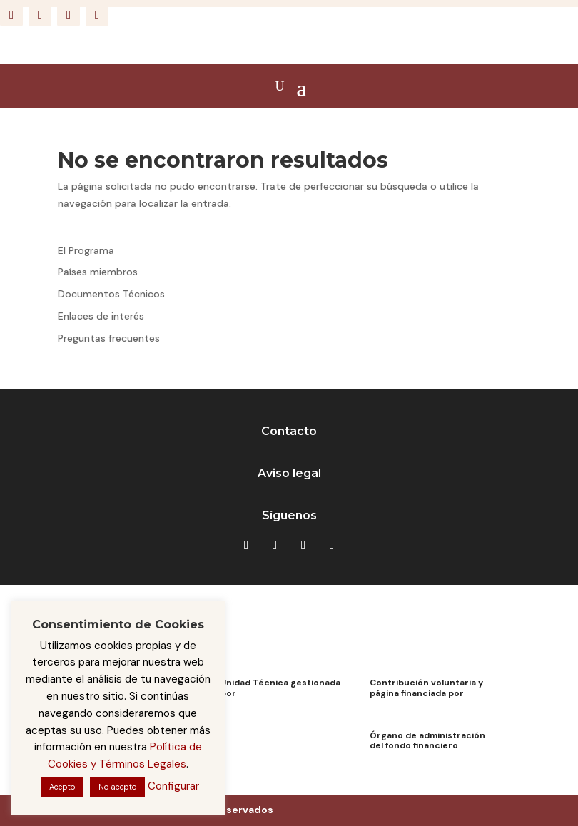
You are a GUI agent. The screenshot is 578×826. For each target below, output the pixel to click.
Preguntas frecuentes (109, 338)
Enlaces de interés (101, 316)
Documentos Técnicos (111, 293)
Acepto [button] (62, 787)
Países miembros (98, 271)
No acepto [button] (117, 787)
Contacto (289, 431)
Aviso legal (289, 473)
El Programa (86, 250)
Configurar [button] (173, 786)
